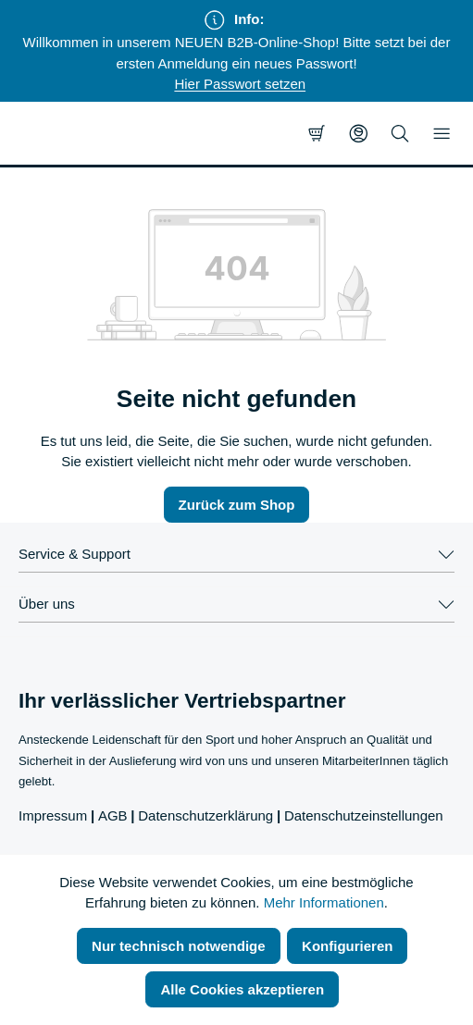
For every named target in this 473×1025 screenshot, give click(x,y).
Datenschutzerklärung (205, 815)
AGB (113, 815)
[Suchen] (399, 133)
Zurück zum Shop (237, 504)
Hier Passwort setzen (239, 84)
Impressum (53, 815)
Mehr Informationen (324, 902)
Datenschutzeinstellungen (363, 815)
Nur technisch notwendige (179, 946)
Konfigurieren (347, 946)
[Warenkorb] (316, 133)
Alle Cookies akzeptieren (242, 989)
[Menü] (441, 133)
